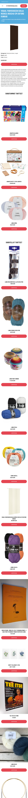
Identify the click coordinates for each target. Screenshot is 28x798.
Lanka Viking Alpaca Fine (14, 330)
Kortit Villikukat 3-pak (14, 665)
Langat (16, 53)
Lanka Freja (14, 427)
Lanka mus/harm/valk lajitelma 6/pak (14, 282)
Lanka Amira (14, 223)
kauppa (23, 5)
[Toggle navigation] (2, 6)
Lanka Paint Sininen (14, 378)
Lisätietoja (14, 64)
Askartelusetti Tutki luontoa (14, 181)
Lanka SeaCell (14, 475)
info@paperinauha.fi (4, 1)
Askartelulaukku (14, 133)
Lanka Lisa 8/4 (14, 567)
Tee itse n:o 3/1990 (14, 715)
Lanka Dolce (14, 764)
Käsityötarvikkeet (10, 53)
